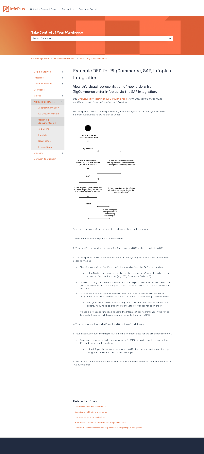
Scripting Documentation (93, 58)
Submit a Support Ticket (44, 9)
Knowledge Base (40, 58)
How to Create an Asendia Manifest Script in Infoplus (100, 422)
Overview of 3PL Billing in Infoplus (91, 412)
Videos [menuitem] (37, 95)
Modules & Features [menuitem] (44, 101)
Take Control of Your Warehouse (57, 32)
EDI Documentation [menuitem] (48, 113)
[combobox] (99, 38)
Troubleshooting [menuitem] (43, 83)
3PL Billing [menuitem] (43, 128)
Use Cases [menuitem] (39, 89)
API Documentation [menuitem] (48, 107)
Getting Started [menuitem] (42, 71)
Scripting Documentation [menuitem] (47, 121)
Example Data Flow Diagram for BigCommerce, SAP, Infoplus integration (109, 427)
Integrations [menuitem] (45, 146)
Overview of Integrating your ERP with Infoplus (103, 98)
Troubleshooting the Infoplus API (90, 406)
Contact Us (68, 9)
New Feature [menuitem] (45, 140)
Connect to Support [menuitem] (45, 158)
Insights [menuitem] (42, 134)
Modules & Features (64, 58)
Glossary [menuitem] (38, 152)
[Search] (170, 38)
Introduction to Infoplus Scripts (90, 417)
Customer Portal (87, 9)
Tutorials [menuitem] (39, 77)
